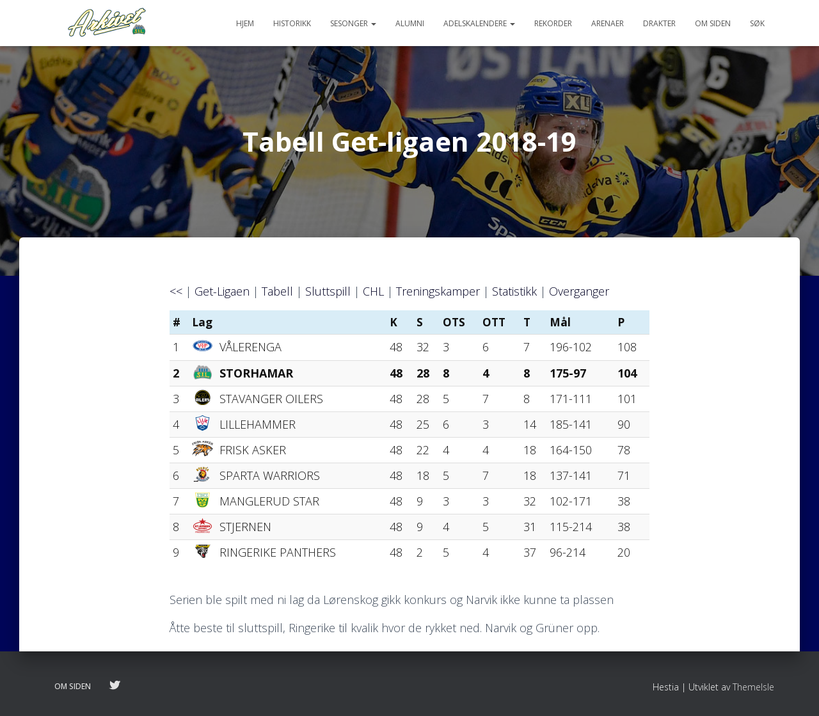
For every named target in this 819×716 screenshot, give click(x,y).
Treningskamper (438, 291)
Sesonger (353, 23)
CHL (373, 291)
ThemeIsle (753, 687)
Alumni (409, 23)
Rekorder (553, 23)
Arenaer (607, 23)
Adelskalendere (479, 23)
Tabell (277, 291)
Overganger (579, 291)
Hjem (245, 23)
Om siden (713, 23)
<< (176, 291)
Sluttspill (328, 291)
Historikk (292, 23)
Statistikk (514, 291)
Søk (757, 23)
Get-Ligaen (222, 291)
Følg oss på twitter (114, 686)
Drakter (659, 23)
